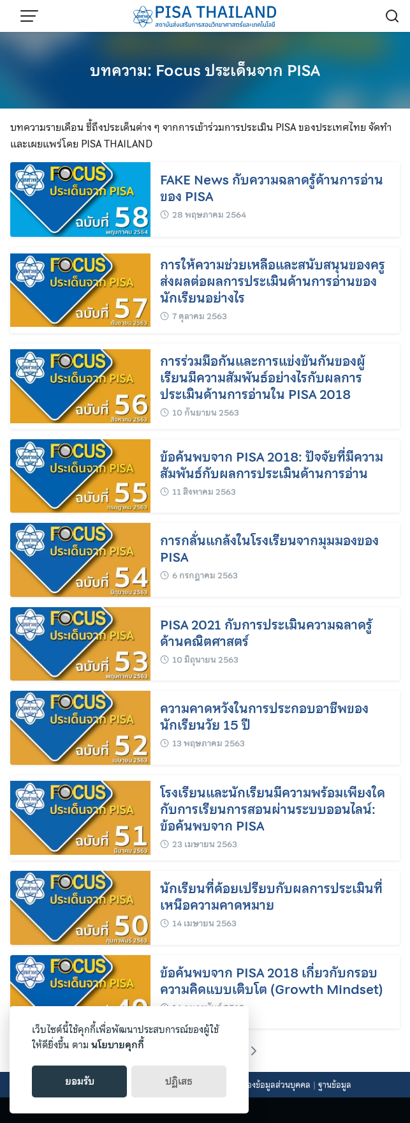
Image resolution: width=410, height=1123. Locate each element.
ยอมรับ (79, 1081)
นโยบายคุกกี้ (117, 1045)
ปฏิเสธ (179, 1081)
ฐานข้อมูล (334, 1085)
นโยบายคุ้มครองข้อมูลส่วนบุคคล (255, 1085)
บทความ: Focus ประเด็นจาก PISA (205, 70)
